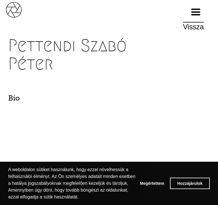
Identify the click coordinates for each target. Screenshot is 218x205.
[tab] (23, 99)
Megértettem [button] (152, 183)
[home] (20, 9)
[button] (196, 12)
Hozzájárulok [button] (190, 183)
